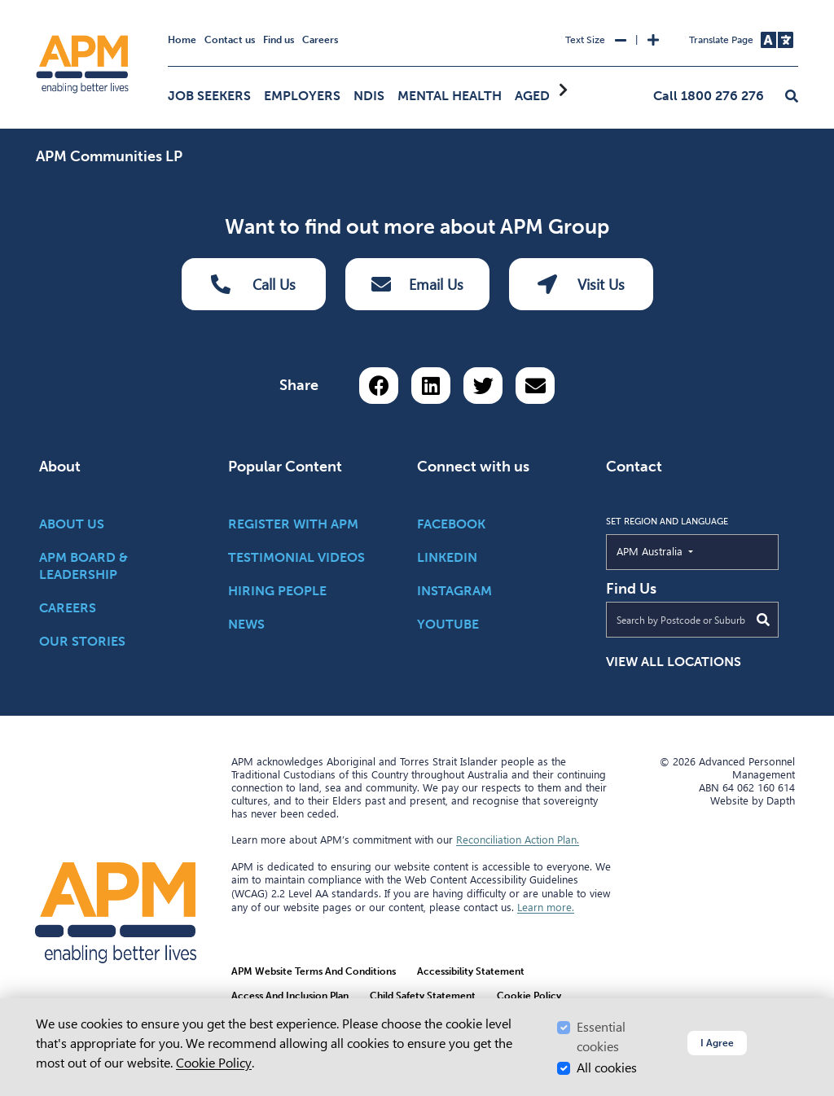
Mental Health (449, 95)
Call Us (253, 284)
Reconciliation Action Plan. (517, 839)
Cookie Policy (214, 1063)
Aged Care (550, 95)
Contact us (229, 40)
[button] (791, 97)
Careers (320, 40)
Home (182, 40)
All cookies (607, 1068)
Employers (302, 95)
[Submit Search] (763, 620)
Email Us (417, 284)
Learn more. (545, 907)
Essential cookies (601, 1036)
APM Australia (687, 550)
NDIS (368, 95)
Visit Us (581, 284)
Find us (278, 40)
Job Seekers (209, 95)
